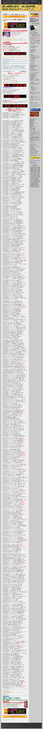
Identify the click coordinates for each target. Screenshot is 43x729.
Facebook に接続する (6, 696)
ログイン (40, 725)
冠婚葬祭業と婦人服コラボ (35, 184)
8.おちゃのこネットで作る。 (34, 151)
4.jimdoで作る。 (32, 147)
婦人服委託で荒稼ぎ (8, 82)
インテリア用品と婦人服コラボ (35, 181)
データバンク (33, 127)
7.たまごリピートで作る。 (34, 150)
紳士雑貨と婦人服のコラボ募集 (35, 167)
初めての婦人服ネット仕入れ (35, 132)
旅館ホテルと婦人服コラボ (35, 185)
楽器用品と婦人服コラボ (34, 182)
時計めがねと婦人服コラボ (35, 183)
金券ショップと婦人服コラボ (35, 177)
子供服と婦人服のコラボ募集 (35, 176)
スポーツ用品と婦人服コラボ (35, 179)
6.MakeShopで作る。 (33, 149)
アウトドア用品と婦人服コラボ (35, 180)
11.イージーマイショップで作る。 (35, 154)
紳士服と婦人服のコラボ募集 (35, 166)
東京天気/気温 (33, 129)
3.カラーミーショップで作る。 (34, 146)
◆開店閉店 (31, 124)
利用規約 (3, 725)
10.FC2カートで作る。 (33, 153)
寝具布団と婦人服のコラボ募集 (35, 174)
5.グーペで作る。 (32, 148)
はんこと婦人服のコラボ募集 (35, 175)
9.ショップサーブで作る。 (34, 152)
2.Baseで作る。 (32, 145)
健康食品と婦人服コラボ (34, 178)
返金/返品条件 (6, 725)
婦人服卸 (14, 82)
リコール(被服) (33, 128)
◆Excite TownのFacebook (34, 19)
